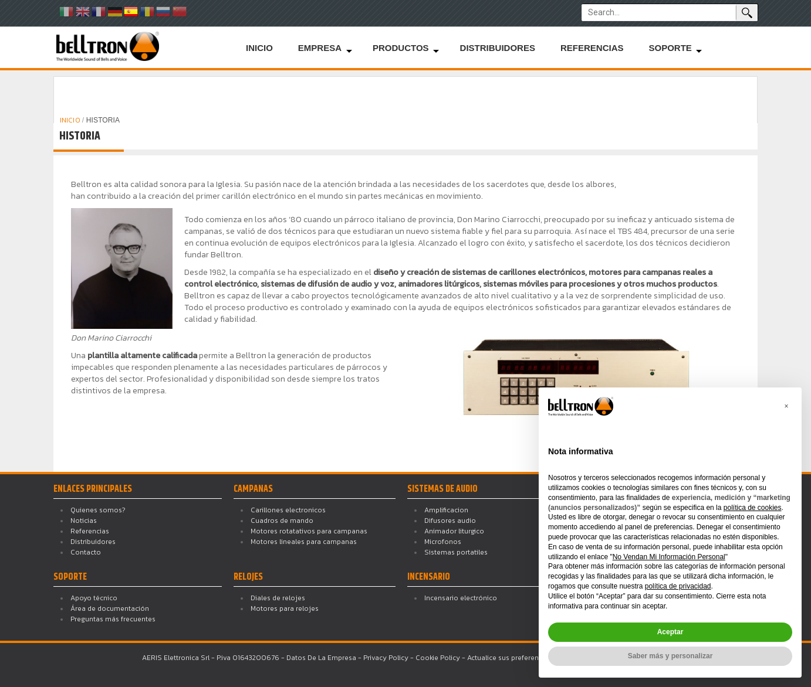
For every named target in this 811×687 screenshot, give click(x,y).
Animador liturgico (454, 531)
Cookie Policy (437, 657)
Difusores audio (450, 520)
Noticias (83, 520)
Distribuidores (497, 48)
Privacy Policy (385, 657)
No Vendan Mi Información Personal (669, 557)
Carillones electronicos (288, 510)
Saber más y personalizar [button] (670, 656)
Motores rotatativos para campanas (309, 531)
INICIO (71, 120)
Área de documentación (109, 608)
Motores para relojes (285, 608)
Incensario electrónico (460, 598)
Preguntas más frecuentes (113, 619)
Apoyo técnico (93, 598)
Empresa (320, 48)
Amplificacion (446, 510)
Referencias (592, 48)
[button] (786, 406)
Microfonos (442, 541)
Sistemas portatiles (456, 552)
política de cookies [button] (753, 508)
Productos (401, 48)
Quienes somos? (98, 510)
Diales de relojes (278, 598)
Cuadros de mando (282, 520)
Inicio (259, 48)
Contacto (85, 552)
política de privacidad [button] (678, 586)
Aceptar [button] (670, 632)
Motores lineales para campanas (304, 541)
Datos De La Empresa (321, 657)
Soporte (669, 48)
